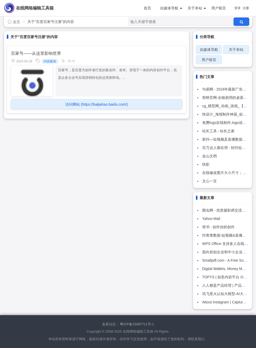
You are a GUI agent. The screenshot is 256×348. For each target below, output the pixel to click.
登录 (237, 8)
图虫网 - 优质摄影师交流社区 (225, 210)
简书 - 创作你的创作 (218, 227)
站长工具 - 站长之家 (218, 131)
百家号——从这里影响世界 (36, 53)
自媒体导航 (171, 8)
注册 (246, 8)
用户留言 (218, 8)
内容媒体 (50, 61)
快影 (206, 164)
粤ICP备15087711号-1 (137, 324)
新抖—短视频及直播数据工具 (226, 139)
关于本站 (197, 8)
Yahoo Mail (211, 219)
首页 (147, 8)
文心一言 (209, 181)
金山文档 (209, 156)
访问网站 (96, 104)
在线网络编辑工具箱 (35, 8)
